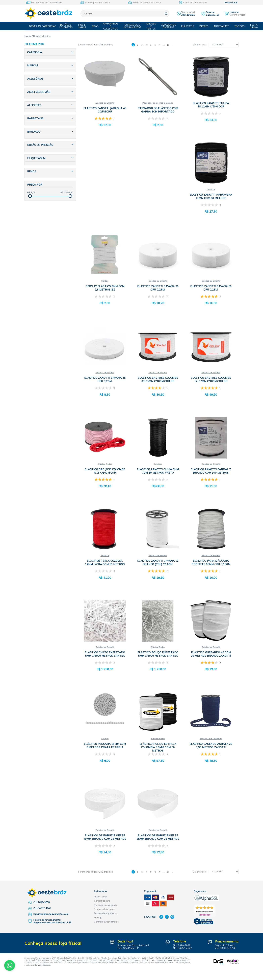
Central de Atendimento (106, 924)
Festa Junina (249, 26)
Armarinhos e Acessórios (112, 26)
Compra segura (102, 903)
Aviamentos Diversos (169, 26)
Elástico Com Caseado (211, 741)
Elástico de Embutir (104, 103)
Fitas (97, 26)
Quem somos (101, 899)
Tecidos (236, 26)
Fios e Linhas (85, 26)
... (164, 45)
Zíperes (202, 26)
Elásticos (187, 26)
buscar (166, 13)
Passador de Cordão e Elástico (157, 103)
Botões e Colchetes (69, 26)
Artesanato (219, 26)
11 (168, 45)
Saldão (105, 281)
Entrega (98, 920)
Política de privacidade (106, 908)
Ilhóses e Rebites (152, 26)
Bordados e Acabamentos (133, 26)
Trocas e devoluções (104, 912)
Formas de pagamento (105, 916)
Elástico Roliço (105, 465)
